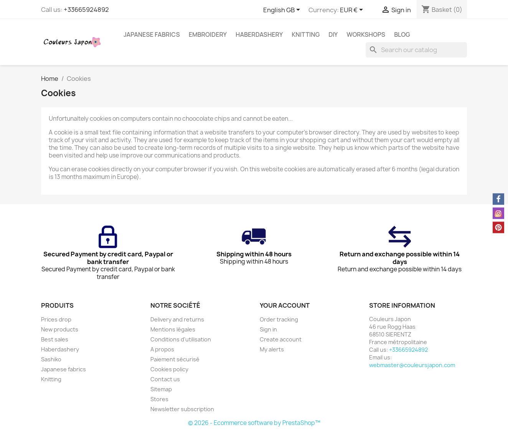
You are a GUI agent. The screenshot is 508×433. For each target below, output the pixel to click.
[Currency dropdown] (353, 10)
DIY (333, 34)
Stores (159, 399)
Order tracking (279, 319)
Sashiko (51, 359)
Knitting (306, 34)
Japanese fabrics (152, 34)
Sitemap (161, 389)
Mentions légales (172, 329)
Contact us (165, 379)
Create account (281, 339)
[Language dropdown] (283, 10)
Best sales (54, 339)
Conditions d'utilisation (180, 339)
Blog (402, 34)
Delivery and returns (177, 319)
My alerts (272, 349)
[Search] (416, 49)
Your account (285, 305)
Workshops (365, 34)
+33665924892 (86, 9)
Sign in (268, 329)
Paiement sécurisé (175, 359)
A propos (162, 349)
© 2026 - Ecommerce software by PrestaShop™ (254, 423)
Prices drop (56, 319)
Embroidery (208, 34)
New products (59, 329)
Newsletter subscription (182, 409)
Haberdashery (259, 34)
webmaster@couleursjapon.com (412, 365)
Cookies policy (169, 369)
